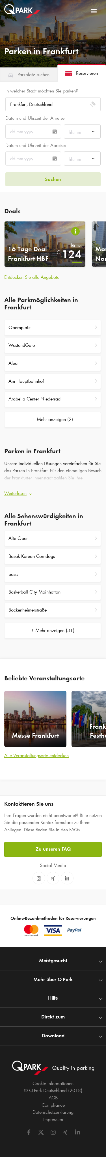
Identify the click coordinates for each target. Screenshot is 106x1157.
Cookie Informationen (53, 1083)
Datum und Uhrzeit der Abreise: (35, 145)
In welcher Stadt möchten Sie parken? (41, 91)
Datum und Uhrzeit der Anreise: (35, 118)
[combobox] (82, 133)
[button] (53, 491)
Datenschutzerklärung (53, 1112)
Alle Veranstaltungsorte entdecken (36, 755)
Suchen (53, 179)
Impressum (53, 1119)
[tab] (28, 74)
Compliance (53, 1105)
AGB (53, 1098)
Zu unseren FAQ (53, 849)
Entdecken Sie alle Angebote (31, 277)
